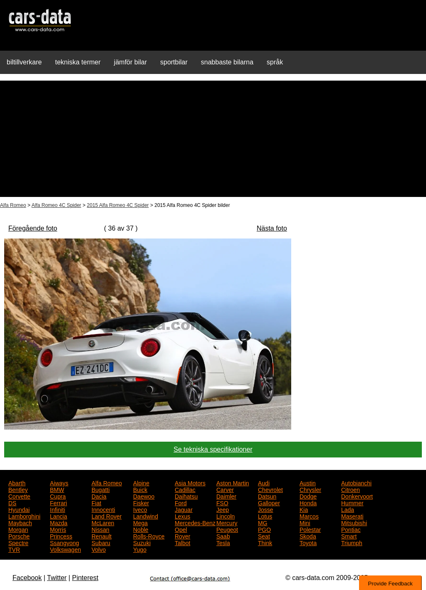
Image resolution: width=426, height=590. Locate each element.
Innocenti (103, 508)
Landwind (145, 515)
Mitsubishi (354, 522)
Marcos (309, 515)
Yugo (139, 548)
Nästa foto (272, 228)
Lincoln (225, 515)
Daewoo (143, 495)
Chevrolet (270, 489)
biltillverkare (24, 62)
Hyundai (19, 508)
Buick (140, 489)
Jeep (222, 508)
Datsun (267, 495)
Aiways (59, 482)
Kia (304, 508)
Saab (223, 535)
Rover (182, 535)
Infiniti (57, 508)
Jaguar (184, 508)
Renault (101, 535)
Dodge (308, 495)
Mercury (227, 522)
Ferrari (58, 502)
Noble (141, 528)
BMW (57, 489)
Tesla (223, 542)
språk (275, 62)
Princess (61, 535)
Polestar (310, 528)
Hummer (352, 502)
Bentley (18, 489)
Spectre (18, 542)
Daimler (226, 495)
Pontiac (351, 528)
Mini (305, 522)
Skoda (308, 535)
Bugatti (101, 489)
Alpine (141, 482)
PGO (264, 528)
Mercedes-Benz (195, 522)
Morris (58, 528)
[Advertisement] (213, 139)
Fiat (96, 502)
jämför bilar (130, 62)
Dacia (99, 495)
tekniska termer (77, 62)
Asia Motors (190, 482)
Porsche (19, 535)
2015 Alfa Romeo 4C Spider (118, 205)
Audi (264, 482)
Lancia (58, 515)
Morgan (18, 528)
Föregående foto (32, 228)
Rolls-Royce (148, 535)
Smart (349, 535)
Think (265, 542)
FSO (222, 502)
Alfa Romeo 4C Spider (56, 205)
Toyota (308, 542)
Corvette (19, 495)
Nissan (100, 528)
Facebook (27, 577)
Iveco (140, 508)
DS (12, 502)
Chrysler (310, 489)
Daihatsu (186, 495)
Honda (308, 502)
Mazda (58, 522)
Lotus (265, 515)
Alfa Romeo (13, 205)
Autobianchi (356, 482)
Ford (181, 502)
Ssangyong (64, 542)
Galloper (269, 502)
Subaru (101, 542)
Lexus (182, 515)
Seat (264, 535)
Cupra (58, 495)
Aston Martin (232, 482)
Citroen (350, 489)
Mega (140, 522)
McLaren (103, 522)
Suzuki (142, 542)
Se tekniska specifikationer (212, 449)
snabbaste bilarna (227, 62)
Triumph (351, 542)
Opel (181, 528)
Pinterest (85, 577)
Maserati (352, 515)
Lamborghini (24, 515)
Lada (347, 508)
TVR (14, 548)
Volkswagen (65, 548)
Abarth (16, 482)
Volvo (99, 548)
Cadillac (185, 489)
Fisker (141, 502)
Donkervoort (357, 495)
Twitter (57, 577)
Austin (308, 482)
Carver (225, 489)
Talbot (182, 542)
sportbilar (174, 62)
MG (262, 522)
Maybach (20, 522)
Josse (265, 508)
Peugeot (227, 528)
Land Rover (106, 515)
